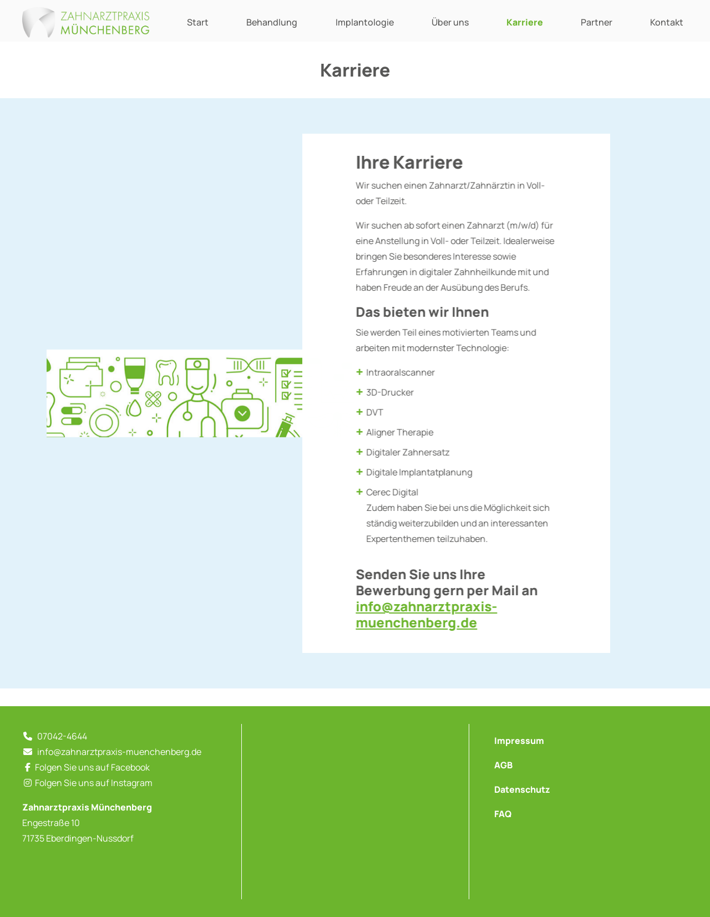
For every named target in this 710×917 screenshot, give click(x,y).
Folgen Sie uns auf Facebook (92, 767)
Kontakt (666, 22)
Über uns (450, 22)
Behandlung (271, 22)
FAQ (502, 814)
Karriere (524, 22)
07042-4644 (62, 736)
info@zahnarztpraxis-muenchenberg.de (433, 614)
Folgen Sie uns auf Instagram (94, 783)
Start (198, 22)
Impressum (519, 740)
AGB (503, 765)
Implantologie (365, 22)
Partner (596, 22)
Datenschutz (522, 789)
